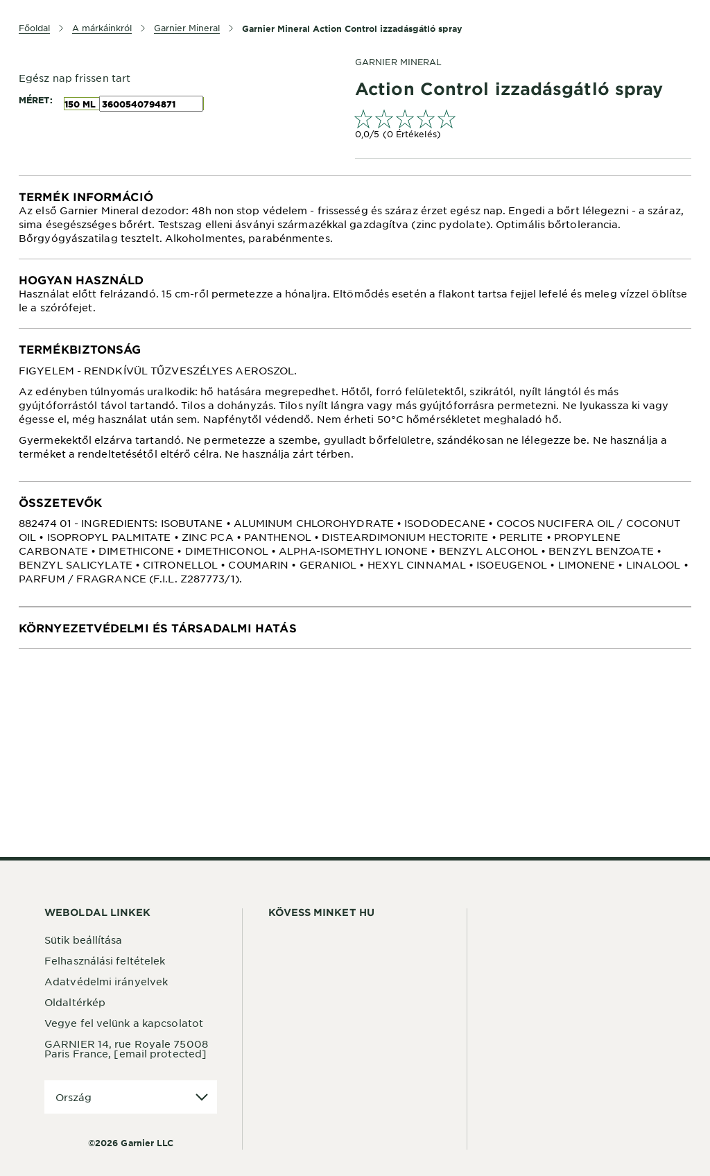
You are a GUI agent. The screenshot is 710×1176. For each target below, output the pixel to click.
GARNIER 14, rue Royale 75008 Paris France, (126, 1048)
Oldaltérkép (74, 1002)
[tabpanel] (355, 217)
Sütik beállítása (83, 939)
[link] (523, 125)
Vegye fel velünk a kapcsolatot (123, 1023)
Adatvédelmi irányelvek (106, 981)
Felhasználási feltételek (104, 960)
